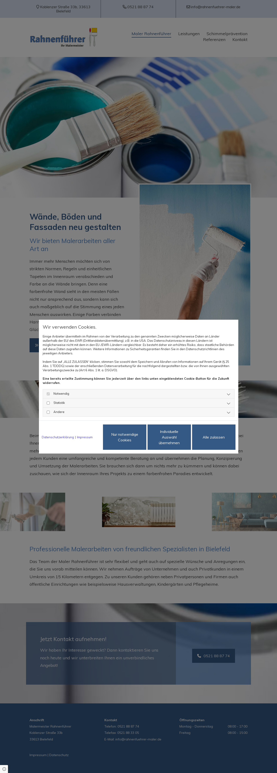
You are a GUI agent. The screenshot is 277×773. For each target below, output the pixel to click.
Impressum (85, 437)
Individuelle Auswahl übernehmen (169, 437)
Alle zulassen (214, 437)
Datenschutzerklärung (58, 437)
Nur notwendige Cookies (124, 437)
